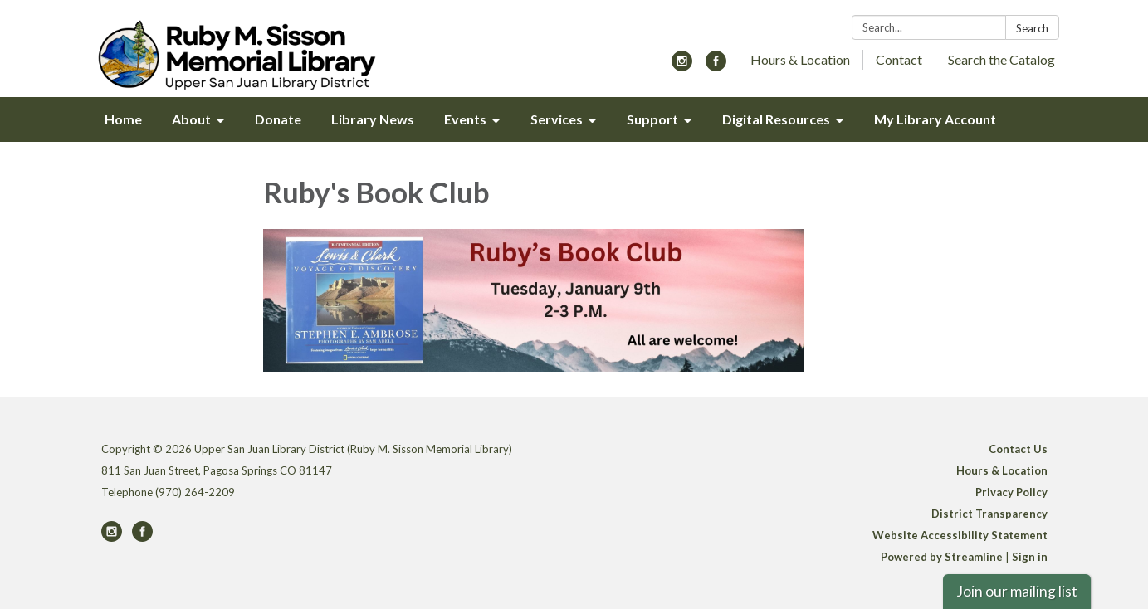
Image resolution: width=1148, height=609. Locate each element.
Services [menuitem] (556, 119)
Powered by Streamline (942, 556)
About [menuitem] (191, 119)
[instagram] (682, 66)
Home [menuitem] (123, 119)
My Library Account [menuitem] (935, 119)
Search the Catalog (1001, 59)
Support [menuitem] (652, 119)
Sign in (1030, 556)
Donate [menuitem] (278, 119)
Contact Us (1018, 449)
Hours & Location (800, 59)
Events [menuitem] (465, 119)
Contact (899, 59)
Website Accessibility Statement (960, 535)
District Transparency (989, 513)
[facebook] (716, 66)
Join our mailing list (1016, 591)
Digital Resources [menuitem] (776, 119)
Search (1032, 28)
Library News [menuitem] (372, 119)
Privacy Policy (1011, 492)
